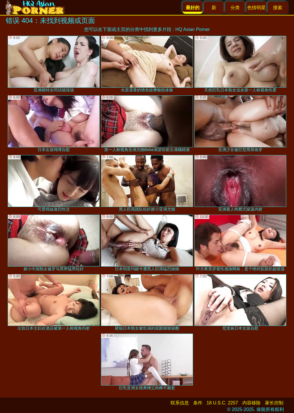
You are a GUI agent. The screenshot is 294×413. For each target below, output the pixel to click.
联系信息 (180, 402)
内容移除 (251, 402)
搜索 (277, 7)
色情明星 (256, 7)
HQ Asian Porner (192, 29)
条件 (197, 402)
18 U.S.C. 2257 (222, 402)
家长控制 (274, 402)
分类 (235, 7)
